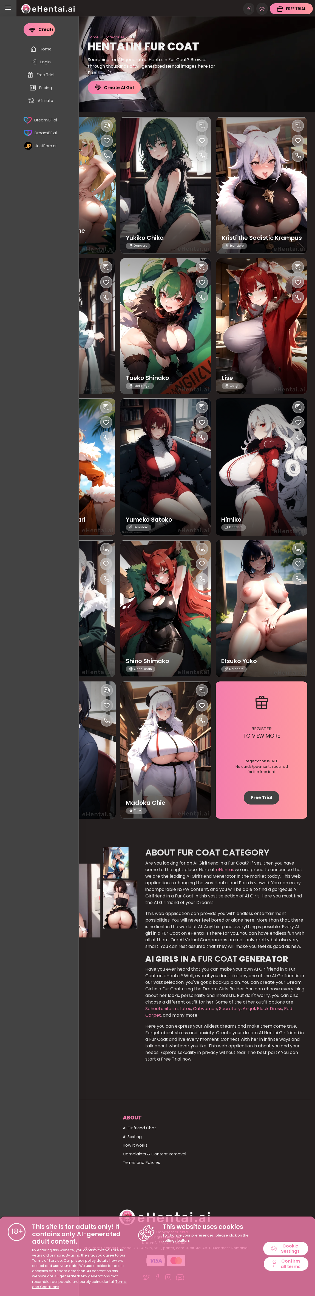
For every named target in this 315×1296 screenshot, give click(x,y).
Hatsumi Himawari (60, 519)
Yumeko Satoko (151, 519)
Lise (228, 378)
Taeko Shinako (149, 378)
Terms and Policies (141, 1162)
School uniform (161, 1008)
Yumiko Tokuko (55, 661)
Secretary (229, 1008)
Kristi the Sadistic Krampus (249, 234)
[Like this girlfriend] (107, 141)
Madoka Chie (147, 802)
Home (93, 37)
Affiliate (38, 1188)
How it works (135, 1145)
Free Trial (261, 797)
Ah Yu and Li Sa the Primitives (59, 234)
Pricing (37, 1180)
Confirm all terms (286, 1264)
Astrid (39, 378)
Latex (184, 1008)
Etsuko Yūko (240, 661)
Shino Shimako (149, 661)
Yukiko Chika (147, 237)
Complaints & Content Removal (154, 1154)
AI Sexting (132, 1136)
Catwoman (204, 1008)
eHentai (224, 869)
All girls (37, 1145)
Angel (248, 1008)
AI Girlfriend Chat (139, 1128)
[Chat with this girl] (107, 126)
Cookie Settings (285, 1248)
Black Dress (269, 1008)
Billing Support (45, 1171)
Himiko (232, 519)
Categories (114, 37)
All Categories (44, 1136)
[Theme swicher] (262, 8)
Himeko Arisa (51, 802)
